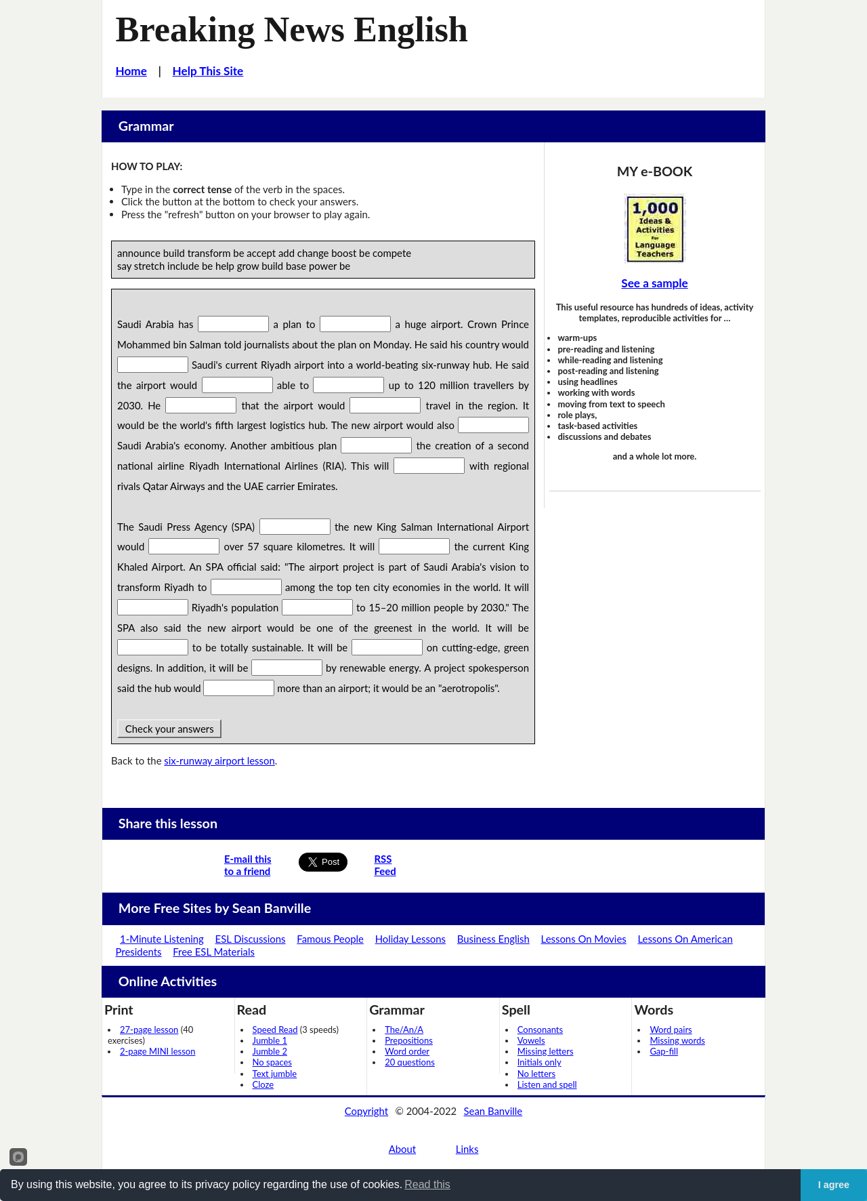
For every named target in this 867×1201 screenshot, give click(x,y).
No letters (536, 1073)
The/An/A (404, 1029)
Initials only (539, 1062)
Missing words (677, 1040)
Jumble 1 (270, 1040)
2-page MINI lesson (157, 1051)
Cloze (263, 1084)
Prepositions (409, 1040)
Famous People (330, 939)
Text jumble (275, 1073)
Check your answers (169, 728)
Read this (427, 1184)
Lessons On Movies (584, 939)
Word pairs (671, 1029)
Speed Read (275, 1029)
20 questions (410, 1062)
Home (131, 71)
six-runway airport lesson (219, 760)
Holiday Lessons (410, 939)
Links (467, 1149)
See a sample (654, 283)
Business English (493, 939)
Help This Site (208, 71)
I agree (833, 1184)
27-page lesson (149, 1029)
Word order (407, 1051)
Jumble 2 (270, 1051)
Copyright (366, 1111)
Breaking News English (292, 29)
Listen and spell (547, 1084)
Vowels (531, 1040)
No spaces (272, 1062)
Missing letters (545, 1051)
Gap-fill (664, 1051)
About (402, 1149)
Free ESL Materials (214, 951)
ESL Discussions (250, 939)
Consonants (540, 1029)
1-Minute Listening (162, 939)
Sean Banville (493, 1111)
